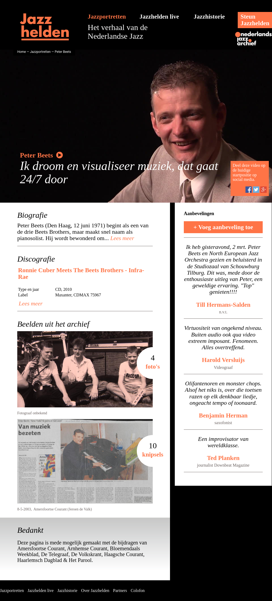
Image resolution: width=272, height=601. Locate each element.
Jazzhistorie (209, 16)
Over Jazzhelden (95, 590)
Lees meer (121, 238)
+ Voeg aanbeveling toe (223, 227)
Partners (120, 590)
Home (21, 52)
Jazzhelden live (159, 16)
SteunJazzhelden (254, 20)
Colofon (137, 590)
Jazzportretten (107, 16)
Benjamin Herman (223, 415)
